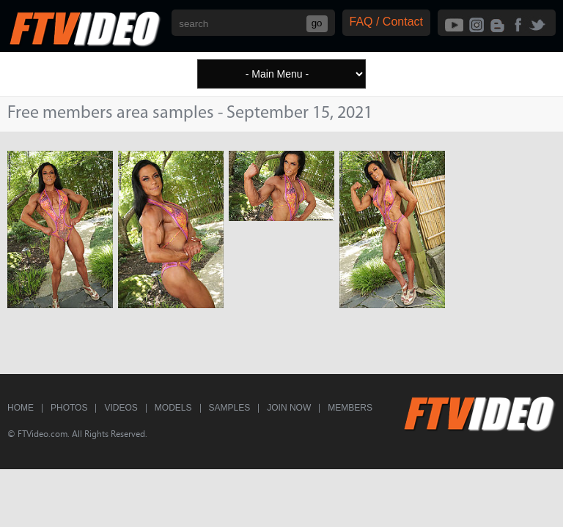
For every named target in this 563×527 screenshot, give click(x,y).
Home (20, 408)
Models (173, 408)
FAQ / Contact (386, 21)
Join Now (289, 408)
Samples (230, 408)
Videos (120, 408)
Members (350, 408)
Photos (69, 408)
